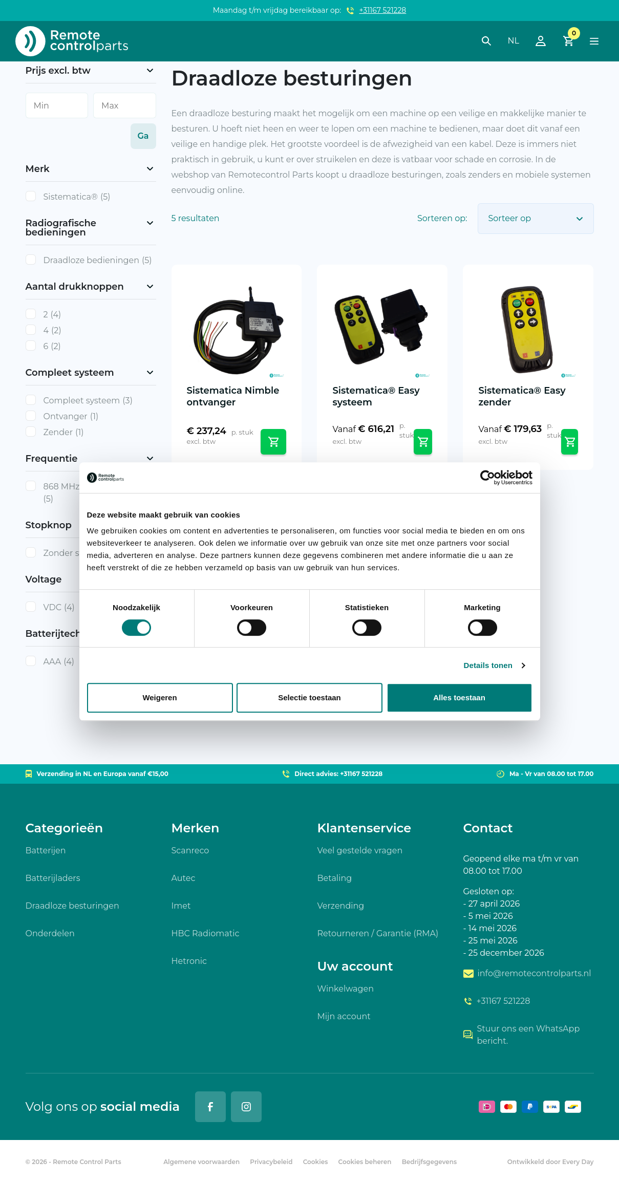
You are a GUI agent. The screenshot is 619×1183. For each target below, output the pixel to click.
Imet (181, 906)
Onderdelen (50, 933)
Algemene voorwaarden (201, 1162)
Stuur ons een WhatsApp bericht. (521, 1035)
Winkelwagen (345, 989)
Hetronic (189, 961)
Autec (184, 878)
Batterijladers (53, 878)
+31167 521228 (383, 10)
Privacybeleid (271, 1162)
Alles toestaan (459, 697)
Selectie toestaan (309, 697)
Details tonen (488, 665)
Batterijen (46, 850)
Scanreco (190, 850)
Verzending (341, 906)
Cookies (315, 1162)
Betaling (334, 878)
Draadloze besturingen (72, 906)
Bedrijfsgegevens (429, 1162)
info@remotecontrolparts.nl (527, 973)
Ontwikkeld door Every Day (550, 1162)
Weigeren (159, 697)
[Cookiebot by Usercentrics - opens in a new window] (487, 477)
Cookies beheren (365, 1162)
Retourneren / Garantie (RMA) (378, 933)
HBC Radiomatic (206, 933)
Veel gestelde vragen (360, 850)
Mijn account (344, 1016)
